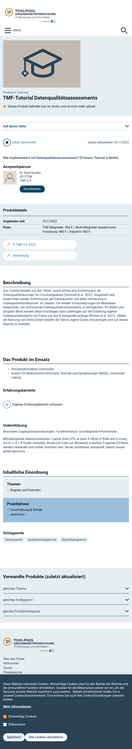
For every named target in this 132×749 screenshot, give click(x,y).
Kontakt (8, 677)
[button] (66, 126)
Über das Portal (13, 659)
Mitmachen (11, 663)
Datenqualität (13, 539)
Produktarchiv (12, 672)
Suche (7, 668)
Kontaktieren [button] (32, 189)
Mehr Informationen (17, 712)
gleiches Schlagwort (18, 600)
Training (22, 92)
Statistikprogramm (74, 539)
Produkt (8, 92)
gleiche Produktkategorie (21, 611)
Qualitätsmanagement (42, 539)
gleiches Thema (14, 589)
